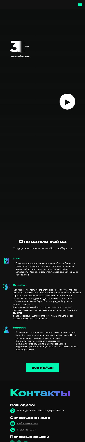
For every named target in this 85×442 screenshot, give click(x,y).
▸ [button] (67, 101)
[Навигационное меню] (80, 4)
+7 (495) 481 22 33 (26, 430)
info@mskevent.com (27, 424)
